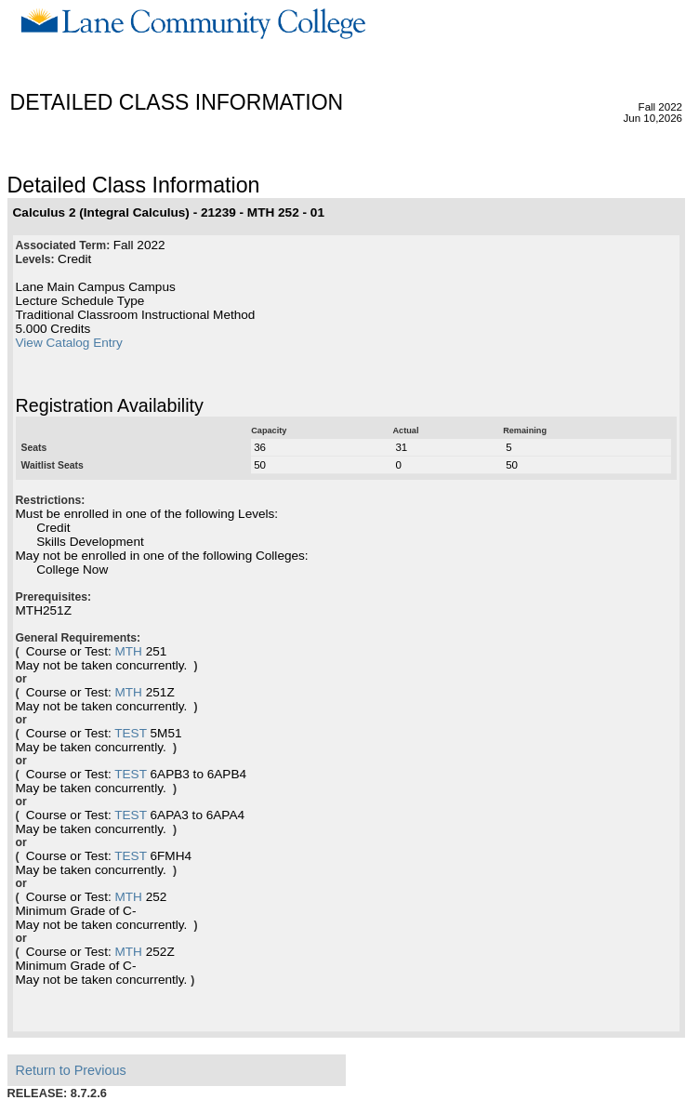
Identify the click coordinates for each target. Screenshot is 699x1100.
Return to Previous (71, 1070)
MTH (127, 651)
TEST (130, 733)
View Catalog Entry (69, 343)
